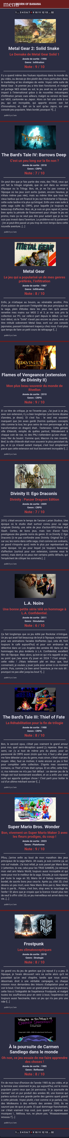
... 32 (51, 12)
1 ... (17, 12)
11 (39, 12)
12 (43, 12)
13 (46, 12)
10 (36, 12)
